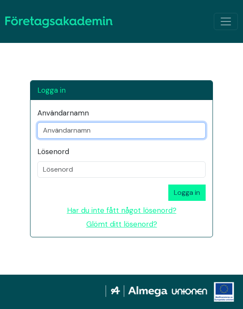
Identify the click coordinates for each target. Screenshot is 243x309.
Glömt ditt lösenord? (121, 224)
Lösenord (53, 151)
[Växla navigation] (226, 21)
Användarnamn (63, 113)
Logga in (187, 192)
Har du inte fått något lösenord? (121, 210)
